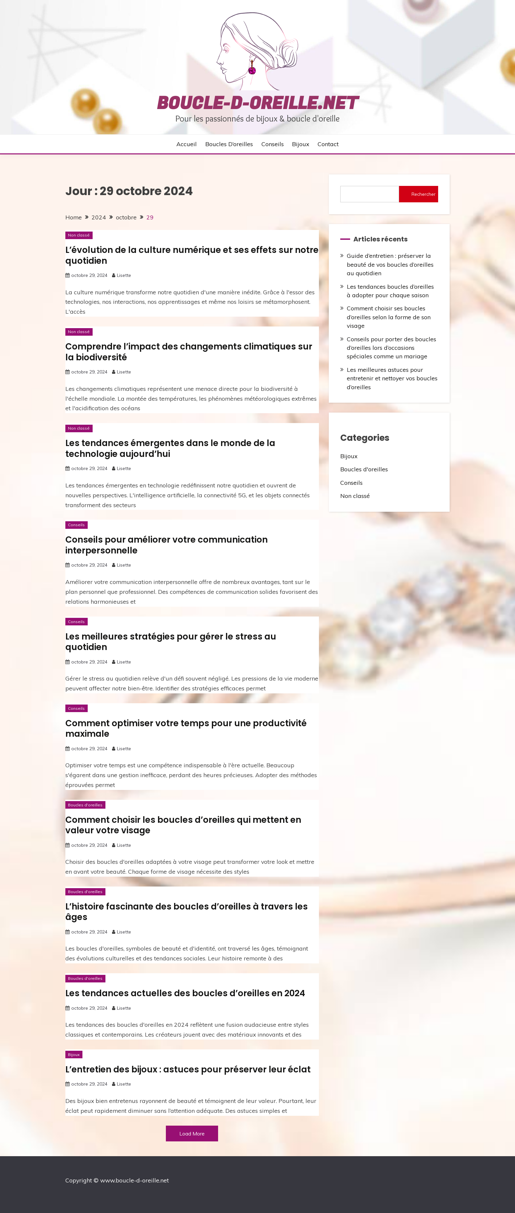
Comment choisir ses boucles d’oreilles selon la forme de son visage (389, 316)
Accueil (186, 143)
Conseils (272, 143)
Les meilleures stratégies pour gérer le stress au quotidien (170, 642)
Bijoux (300, 143)
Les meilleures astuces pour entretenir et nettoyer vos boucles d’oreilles (392, 378)
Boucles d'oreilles (85, 804)
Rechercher (424, 194)
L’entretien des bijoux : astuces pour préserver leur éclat (188, 1069)
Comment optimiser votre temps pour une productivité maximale (186, 728)
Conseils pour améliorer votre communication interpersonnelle (166, 545)
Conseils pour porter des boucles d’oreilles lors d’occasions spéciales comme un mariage (391, 347)
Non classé (79, 235)
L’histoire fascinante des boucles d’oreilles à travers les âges (186, 912)
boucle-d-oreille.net (257, 103)
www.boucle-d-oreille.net (134, 1180)
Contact (328, 143)
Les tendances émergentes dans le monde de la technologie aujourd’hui (170, 448)
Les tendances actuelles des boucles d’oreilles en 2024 (185, 993)
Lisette (124, 275)
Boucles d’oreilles (229, 143)
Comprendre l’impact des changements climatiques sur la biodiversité (188, 352)
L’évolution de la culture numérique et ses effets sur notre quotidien (192, 255)
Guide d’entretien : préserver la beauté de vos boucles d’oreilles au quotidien (390, 264)
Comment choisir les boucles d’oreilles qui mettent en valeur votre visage (183, 825)
